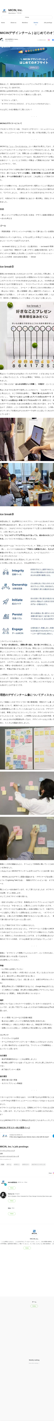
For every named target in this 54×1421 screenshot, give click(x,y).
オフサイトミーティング (39, 1164)
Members (25, 22)
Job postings (48, 22)
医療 (3, 1164)
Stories (36, 22)
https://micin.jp (12, 13)
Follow (27, 17)
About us (13, 22)
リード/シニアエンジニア (7, 1150)
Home (3, 22)
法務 (1, 1153)
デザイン (17, 1164)
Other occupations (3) (6, 1159)
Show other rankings (34, 1363)
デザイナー (26, 1164)
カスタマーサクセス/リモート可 (9, 1156)
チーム (9, 1164)
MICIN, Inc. (15, 10)
